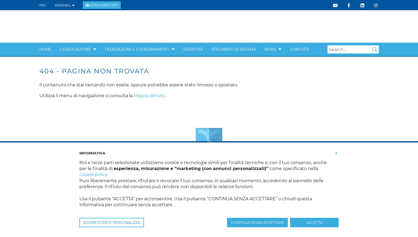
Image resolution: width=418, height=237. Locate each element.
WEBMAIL (65, 5)
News (270, 49)
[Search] (353, 49)
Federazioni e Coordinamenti (137, 49)
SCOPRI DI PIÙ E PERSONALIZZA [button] (111, 223)
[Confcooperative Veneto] (82, 26)
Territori (193, 49)
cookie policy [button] (93, 174)
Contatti (299, 49)
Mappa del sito (149, 95)
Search (374, 49)
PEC (42, 5)
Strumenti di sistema (233, 49)
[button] (95, 49)
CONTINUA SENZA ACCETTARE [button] (257, 223)
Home (45, 49)
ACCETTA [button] (314, 223)
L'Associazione (75, 49)
